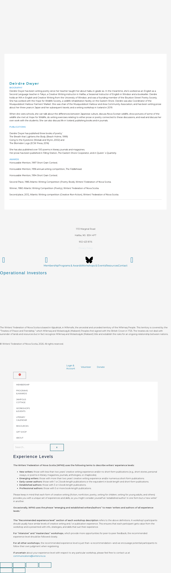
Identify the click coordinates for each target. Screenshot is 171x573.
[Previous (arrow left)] (6, 570)
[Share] (32, 565)
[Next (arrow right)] (19, 570)
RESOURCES (22, 426)
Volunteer (86, 367)
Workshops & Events (94, 266)
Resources (112, 266)
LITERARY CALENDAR (21, 418)
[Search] (57, 447)
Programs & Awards (70, 266)
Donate (101, 367)
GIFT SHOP (21, 432)
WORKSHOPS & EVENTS (23, 409)
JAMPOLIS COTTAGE (21, 400)
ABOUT (19, 438)
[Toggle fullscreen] (19, 565)
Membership (51, 266)
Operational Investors (23, 273)
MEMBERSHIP (22, 384)
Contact (123, 266)
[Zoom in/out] (6, 565)
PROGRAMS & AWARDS (22, 392)
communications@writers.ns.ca (29, 556)
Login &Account (70, 367)
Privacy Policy (85, 248)
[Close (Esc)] (45, 565)
